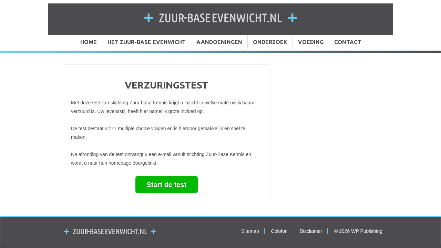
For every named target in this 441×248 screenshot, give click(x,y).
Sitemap (250, 231)
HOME (88, 42)
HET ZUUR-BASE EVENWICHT (146, 42)
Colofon (279, 231)
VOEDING (311, 42)
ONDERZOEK (270, 42)
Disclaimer (311, 231)
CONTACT (347, 42)
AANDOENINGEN (219, 42)
